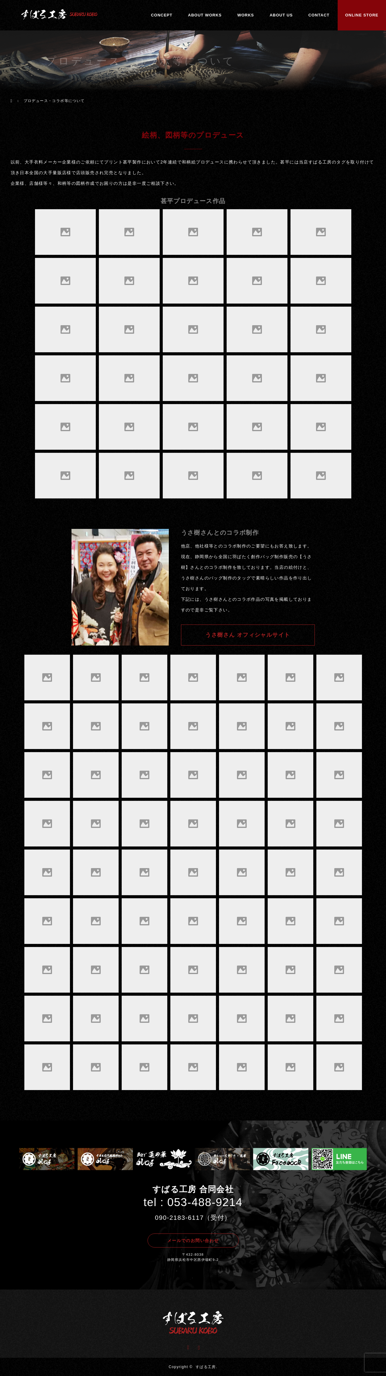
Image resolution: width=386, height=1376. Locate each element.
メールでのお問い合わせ (193, 1240)
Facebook (187, 1346)
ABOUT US (281, 15)
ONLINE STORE (361, 15)
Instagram (198, 1346)
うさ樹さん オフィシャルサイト (247, 635)
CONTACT (319, 15)
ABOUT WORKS (205, 15)
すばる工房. (206, 1367)
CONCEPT (161, 15)
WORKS (245, 15)
